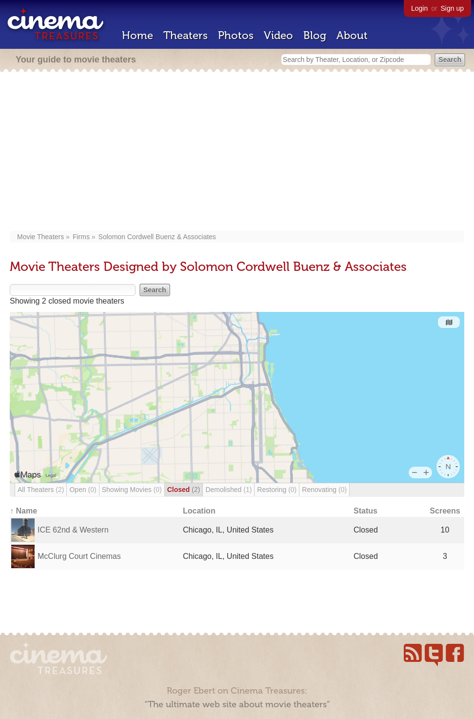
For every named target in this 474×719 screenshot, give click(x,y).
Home (137, 35)
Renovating (324, 489)
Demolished (228, 489)
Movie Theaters (40, 237)
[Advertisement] (237, 152)
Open (82, 489)
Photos (236, 35)
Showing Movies (132, 489)
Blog (314, 35)
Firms (81, 237)
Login (419, 8)
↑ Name (23, 511)
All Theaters (41, 489)
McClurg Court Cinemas (79, 556)
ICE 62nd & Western (73, 530)
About (352, 35)
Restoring (276, 489)
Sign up (452, 8)
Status (365, 511)
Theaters (185, 35)
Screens (445, 511)
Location (199, 511)
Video (278, 35)
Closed (183, 489)
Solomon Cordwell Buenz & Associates (157, 237)
